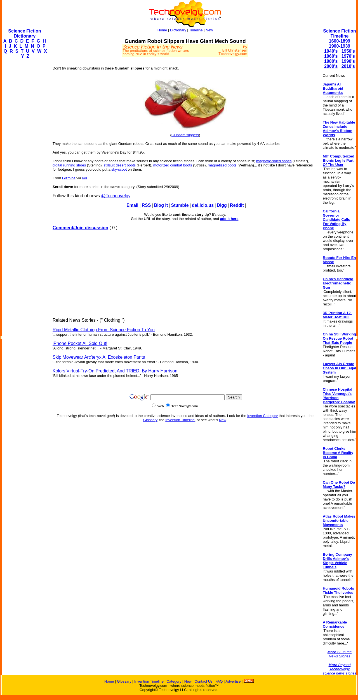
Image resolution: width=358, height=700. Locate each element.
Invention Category (262, 416)
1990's (348, 61)
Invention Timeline (180, 420)
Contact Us (203, 681)
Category (173, 681)
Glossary (150, 420)
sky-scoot (119, 169)
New (209, 30)
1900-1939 (339, 46)
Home (162, 30)
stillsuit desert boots (120, 165)
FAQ (219, 681)
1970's (348, 56)
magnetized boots (222, 165)
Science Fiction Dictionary (24, 33)
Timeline (196, 30)
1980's (331, 61)
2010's (348, 66)
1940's (331, 51)
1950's (348, 51)
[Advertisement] (24, 147)
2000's (331, 66)
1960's (331, 56)
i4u (84, 178)
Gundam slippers (185, 135)
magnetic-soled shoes (273, 161)
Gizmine (69, 178)
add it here (229, 219)
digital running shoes (69, 165)
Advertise (233, 681)
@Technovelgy (115, 195)
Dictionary (178, 30)
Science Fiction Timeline (339, 33)
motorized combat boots (172, 165)
